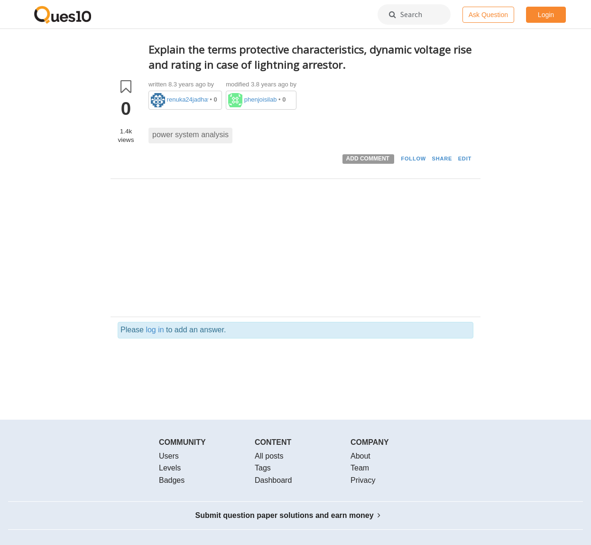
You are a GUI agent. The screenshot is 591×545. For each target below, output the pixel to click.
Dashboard (273, 480)
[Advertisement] (310, 250)
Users (169, 456)
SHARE (442, 158)
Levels (170, 468)
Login (546, 15)
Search (405, 14)
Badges (172, 480)
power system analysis (190, 135)
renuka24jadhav (187, 99)
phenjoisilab (260, 99)
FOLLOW (413, 158)
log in (155, 330)
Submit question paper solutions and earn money (288, 515)
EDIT (464, 158)
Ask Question (488, 15)
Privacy (363, 480)
